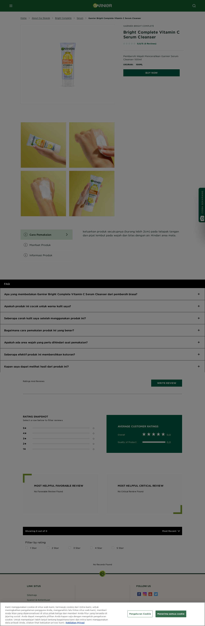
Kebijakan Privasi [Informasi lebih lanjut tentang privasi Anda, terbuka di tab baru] (75, 622)
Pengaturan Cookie (140, 613)
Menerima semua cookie (170, 613)
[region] (102, 614)
